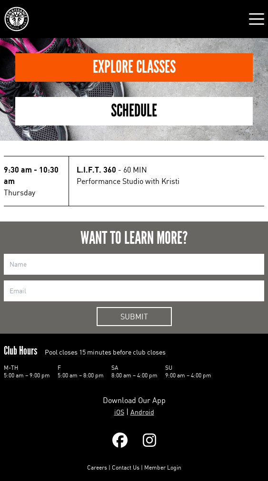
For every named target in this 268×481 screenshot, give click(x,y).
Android (142, 412)
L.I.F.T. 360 (96, 169)
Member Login (162, 467)
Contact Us (125, 467)
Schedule (134, 111)
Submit (134, 316)
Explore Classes (134, 67)
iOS (119, 412)
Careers (97, 467)
